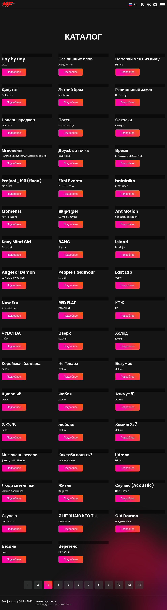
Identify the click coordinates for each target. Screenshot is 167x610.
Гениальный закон (133, 89)
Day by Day (13, 59)
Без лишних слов (75, 59)
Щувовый (11, 394)
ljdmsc (122, 455)
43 (139, 585)
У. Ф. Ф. (9, 424)
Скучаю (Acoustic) (134, 485)
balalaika (125, 181)
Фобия (65, 394)
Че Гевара (68, 363)
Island (121, 242)
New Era (10, 302)
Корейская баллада (21, 363)
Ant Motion (126, 211)
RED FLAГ (67, 302)
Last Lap (123, 272)
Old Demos (126, 516)
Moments (11, 211)
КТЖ (119, 302)
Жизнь (65, 485)
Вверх (64, 333)
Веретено (68, 546)
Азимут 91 (125, 394)
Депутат (10, 89)
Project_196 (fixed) (22, 181)
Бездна (9, 546)
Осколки (123, 120)
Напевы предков (18, 120)
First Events (70, 181)
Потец (64, 120)
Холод (121, 333)
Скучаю (9, 516)
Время (121, 150)
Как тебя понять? (75, 455)
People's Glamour (76, 272)
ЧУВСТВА (11, 333)
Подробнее (14, 72)
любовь (66, 424)
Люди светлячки (18, 485)
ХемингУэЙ (126, 424)
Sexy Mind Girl (16, 242)
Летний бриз (70, 89)
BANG (64, 242)
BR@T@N (68, 211)
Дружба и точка (73, 150)
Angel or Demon (18, 272)
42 (129, 585)
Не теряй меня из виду (137, 59)
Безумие (123, 363)
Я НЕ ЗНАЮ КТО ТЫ (77, 516)
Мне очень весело (19, 455)
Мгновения (13, 150)
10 (119, 585)
